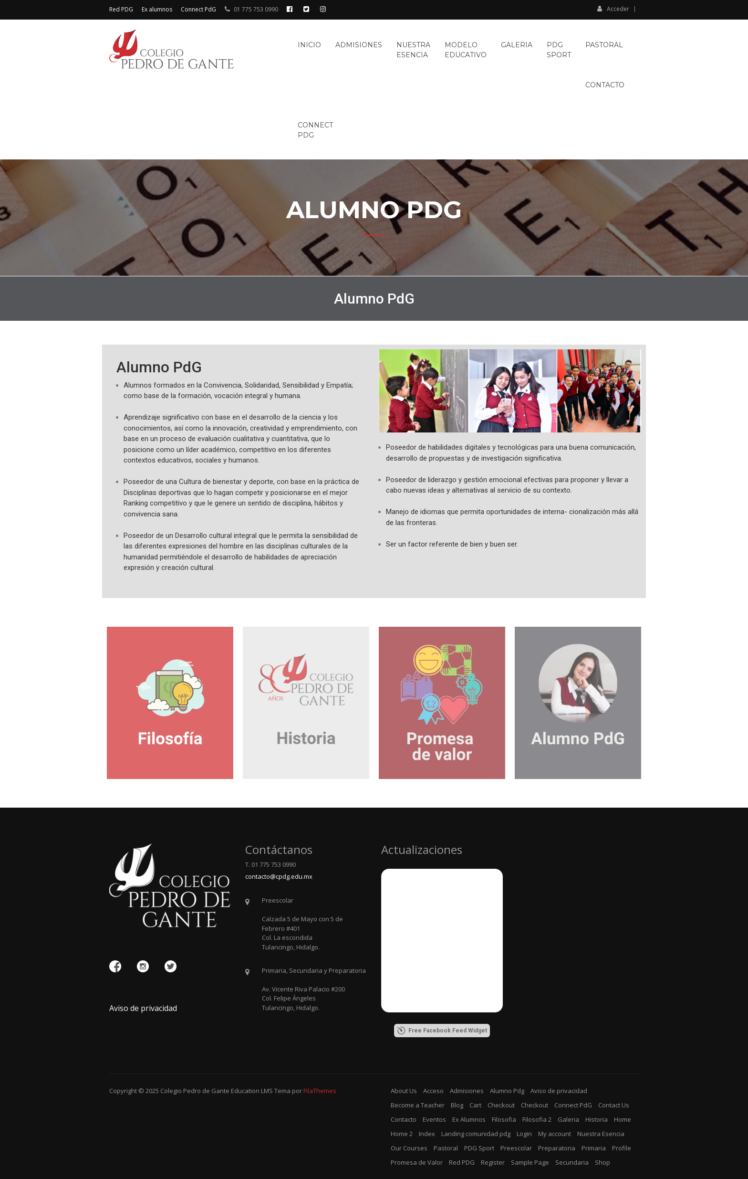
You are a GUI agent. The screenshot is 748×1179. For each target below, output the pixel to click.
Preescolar (516, 1148)
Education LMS (252, 1090)
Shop (602, 1162)
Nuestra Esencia (600, 1133)
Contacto (604, 85)
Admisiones (358, 45)
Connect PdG (198, 9)
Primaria (594, 1148)
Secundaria (572, 1162)
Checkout (501, 1105)
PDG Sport (479, 1148)
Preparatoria (556, 1148)
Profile (621, 1148)
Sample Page (530, 1162)
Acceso (433, 1090)
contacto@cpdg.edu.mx (278, 876)
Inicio (309, 45)
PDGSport (559, 50)
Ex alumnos (157, 9)
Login (524, 1133)
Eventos (434, 1119)
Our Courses (409, 1148)
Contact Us (613, 1105)
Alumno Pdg (507, 1090)
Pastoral (604, 45)
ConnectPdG (315, 130)
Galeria (516, 45)
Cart (475, 1105)
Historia (596, 1119)
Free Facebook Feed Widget (442, 1030)
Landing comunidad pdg (475, 1133)
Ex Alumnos (469, 1119)
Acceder (613, 8)
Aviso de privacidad (143, 1008)
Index (427, 1133)
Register (493, 1162)
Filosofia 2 (536, 1119)
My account (554, 1133)
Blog (457, 1105)
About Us (404, 1090)
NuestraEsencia (413, 50)
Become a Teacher (418, 1105)
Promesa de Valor (417, 1162)
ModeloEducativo (466, 50)
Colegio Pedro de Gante (194, 1090)
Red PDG (121, 9)
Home (622, 1119)
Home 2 (402, 1133)
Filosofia (504, 1119)
